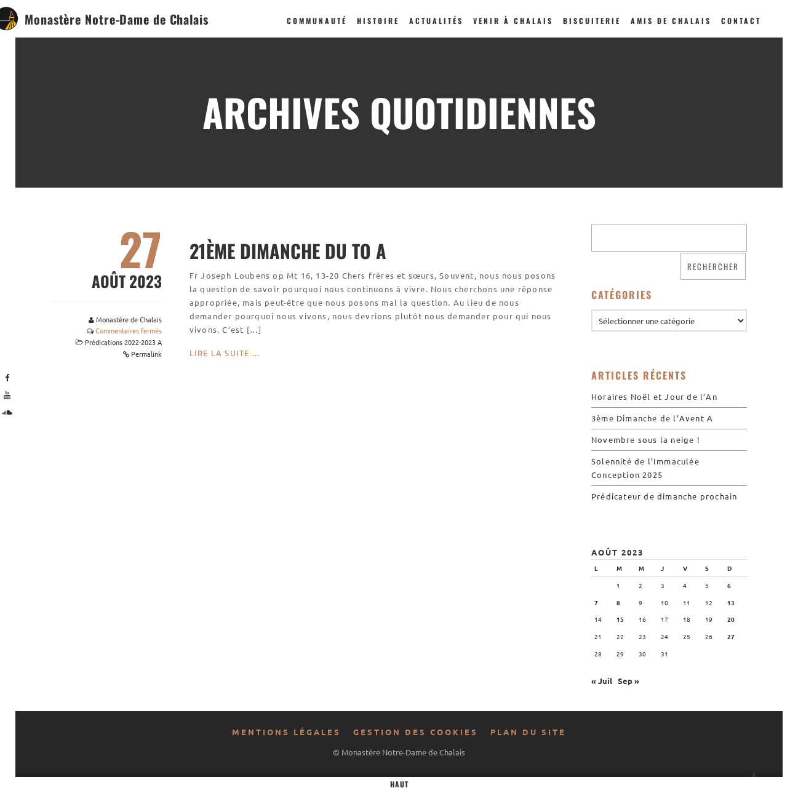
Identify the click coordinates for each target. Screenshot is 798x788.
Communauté (317, 20)
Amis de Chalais (671, 20)
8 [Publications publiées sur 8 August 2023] (618, 602)
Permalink (146, 354)
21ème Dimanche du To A (288, 251)
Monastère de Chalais (129, 319)
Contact (741, 20)
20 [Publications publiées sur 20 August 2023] (731, 619)
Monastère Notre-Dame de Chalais (117, 19)
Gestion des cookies (415, 731)
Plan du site (528, 731)
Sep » (628, 680)
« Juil (601, 680)
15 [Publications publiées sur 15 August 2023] (620, 619)
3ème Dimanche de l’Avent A (652, 418)
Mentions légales (286, 731)
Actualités (436, 20)
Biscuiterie (592, 20)
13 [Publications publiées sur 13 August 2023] (731, 602)
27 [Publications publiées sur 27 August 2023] (731, 636)
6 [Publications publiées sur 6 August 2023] (729, 585)
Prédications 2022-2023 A (123, 342)
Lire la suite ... (225, 353)
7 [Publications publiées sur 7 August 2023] (596, 602)
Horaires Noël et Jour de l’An (654, 396)
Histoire (378, 20)
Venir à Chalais (513, 20)
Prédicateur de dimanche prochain (664, 496)
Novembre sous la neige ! (645, 439)
